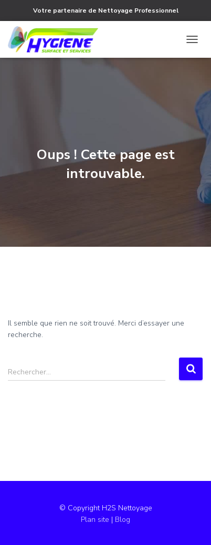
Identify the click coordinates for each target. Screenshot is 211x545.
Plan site (96, 520)
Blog (122, 520)
